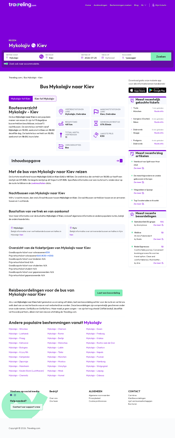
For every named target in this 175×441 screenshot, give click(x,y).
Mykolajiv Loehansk (18, 333)
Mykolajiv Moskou (56, 361)
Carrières (132, 395)
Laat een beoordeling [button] (108, 292)
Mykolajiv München (56, 356)
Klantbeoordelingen (137, 398)
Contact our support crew (26, 406)
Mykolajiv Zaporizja (18, 361)
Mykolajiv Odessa (95, 375)
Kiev (102, 114)
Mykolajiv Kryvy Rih (18, 352)
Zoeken (161, 56)
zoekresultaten (38, 183)
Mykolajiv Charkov (95, 347)
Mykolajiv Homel (55, 375)
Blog (136, 5)
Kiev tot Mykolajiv (44, 98)
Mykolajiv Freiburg (95, 333)
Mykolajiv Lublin (55, 347)
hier (21, 234)
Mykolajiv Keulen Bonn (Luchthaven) (26, 370)
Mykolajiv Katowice (18, 342)
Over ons (53, 398)
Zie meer (139, 168)
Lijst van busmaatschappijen (140, 401)
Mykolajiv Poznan (95, 356)
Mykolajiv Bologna (18, 347)
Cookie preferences (98, 401)
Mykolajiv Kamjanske (19, 356)
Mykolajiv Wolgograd (96, 366)
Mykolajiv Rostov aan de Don (100, 342)
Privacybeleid (94, 398)
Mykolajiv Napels (94, 352)
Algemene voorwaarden (99, 395)
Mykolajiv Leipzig (94, 370)
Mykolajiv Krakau (94, 338)
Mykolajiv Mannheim (19, 366)
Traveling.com (33, 428)
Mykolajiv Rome (55, 333)
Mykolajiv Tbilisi (55, 352)
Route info (159, 111)
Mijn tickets (159, 5)
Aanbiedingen (100, 5)
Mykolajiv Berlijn (55, 338)
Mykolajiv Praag (17, 338)
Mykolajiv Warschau (57, 342)
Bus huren (132, 404)
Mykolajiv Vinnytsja (56, 366)
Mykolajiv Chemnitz (18, 375)
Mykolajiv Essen (94, 329)
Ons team (53, 401)
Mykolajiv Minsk (55, 370)
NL (144, 5)
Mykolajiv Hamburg (95, 361)
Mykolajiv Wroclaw (18, 329)
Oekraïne (81, 114)
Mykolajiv (70, 114)
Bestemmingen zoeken (121, 5)
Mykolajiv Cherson (56, 329)
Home (88, 5)
